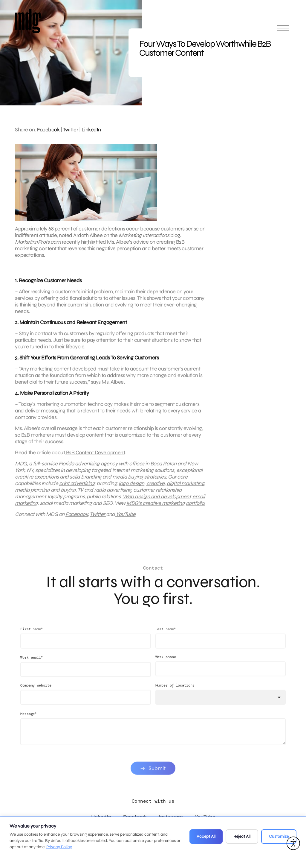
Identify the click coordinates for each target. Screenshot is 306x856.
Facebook (48, 129)
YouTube (125, 517)
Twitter (70, 129)
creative (155, 487)
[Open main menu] (283, 31)
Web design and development (156, 500)
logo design (131, 487)
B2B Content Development (95, 456)
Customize (279, 836)
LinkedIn (91, 129)
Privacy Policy (59, 846)
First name (31, 636)
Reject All (241, 836)
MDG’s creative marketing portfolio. (165, 506)
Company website (35, 692)
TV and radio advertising (104, 493)
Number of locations (175, 692)
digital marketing (185, 487)
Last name (165, 636)
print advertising (77, 487)
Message (28, 720)
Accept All (206, 836)
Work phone (165, 664)
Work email (31, 664)
